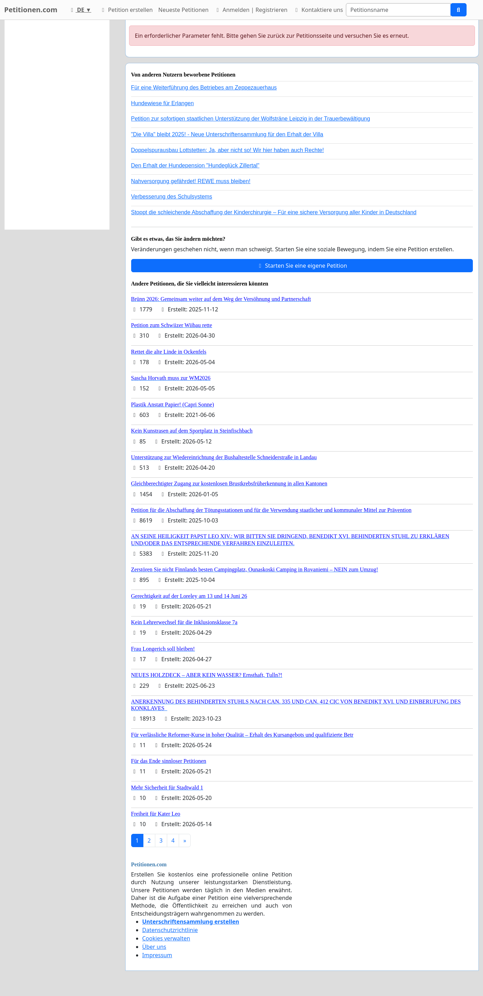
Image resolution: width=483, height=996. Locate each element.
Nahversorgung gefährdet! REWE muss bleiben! (191, 181)
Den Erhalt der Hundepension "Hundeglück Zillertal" (195, 165)
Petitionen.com (30, 9)
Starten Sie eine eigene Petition (302, 265)
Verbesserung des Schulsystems (171, 197)
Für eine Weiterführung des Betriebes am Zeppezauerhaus (204, 88)
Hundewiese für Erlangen (162, 103)
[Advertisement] (57, 125)
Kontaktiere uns (318, 10)
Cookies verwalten (166, 938)
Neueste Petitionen (183, 10)
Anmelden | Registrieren (250, 10)
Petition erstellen (126, 10)
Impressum (157, 955)
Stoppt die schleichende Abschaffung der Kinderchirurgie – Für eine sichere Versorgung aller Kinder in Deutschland (274, 212)
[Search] (398, 9)
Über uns (154, 947)
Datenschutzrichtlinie (170, 930)
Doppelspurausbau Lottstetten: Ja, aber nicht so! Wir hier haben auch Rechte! (227, 150)
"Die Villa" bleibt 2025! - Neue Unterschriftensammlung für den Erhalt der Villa (227, 134)
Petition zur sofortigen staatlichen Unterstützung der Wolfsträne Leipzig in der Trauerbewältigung (250, 119)
